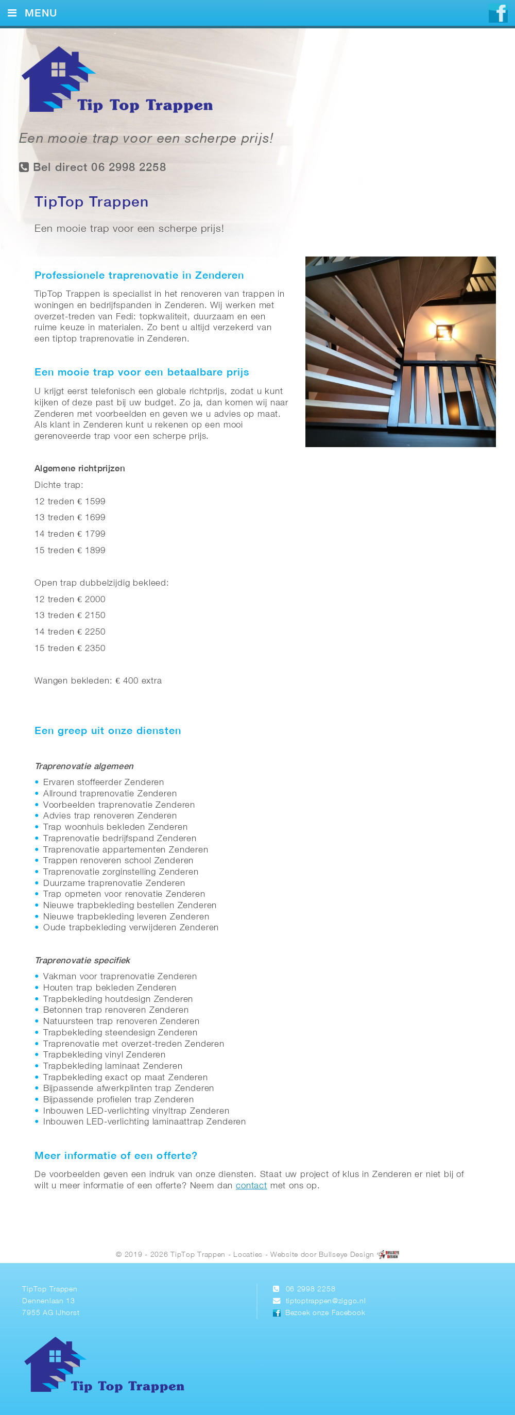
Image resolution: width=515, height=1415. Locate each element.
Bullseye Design (346, 1255)
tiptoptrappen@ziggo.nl (326, 1301)
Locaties (248, 1255)
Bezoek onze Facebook (325, 1313)
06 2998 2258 (311, 1289)
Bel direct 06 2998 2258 (92, 167)
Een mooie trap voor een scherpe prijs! (146, 139)
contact (251, 1186)
